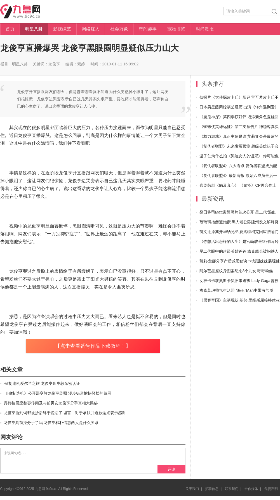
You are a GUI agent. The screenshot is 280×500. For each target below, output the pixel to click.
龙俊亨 (54, 64)
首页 (10, 29)
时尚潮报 (205, 29)
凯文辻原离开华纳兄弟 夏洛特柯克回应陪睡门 (239, 231)
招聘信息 (211, 493)
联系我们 (231, 493)
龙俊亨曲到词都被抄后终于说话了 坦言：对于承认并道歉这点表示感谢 (65, 413)
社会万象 (119, 29)
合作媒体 (251, 493)
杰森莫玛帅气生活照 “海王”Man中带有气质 (236, 290)
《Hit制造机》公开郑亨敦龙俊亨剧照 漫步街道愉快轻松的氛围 (57, 393)
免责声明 (271, 493)
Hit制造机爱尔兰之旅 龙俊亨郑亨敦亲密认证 (42, 383)
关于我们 (192, 493)
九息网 (25, 11)
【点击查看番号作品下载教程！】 (93, 346)
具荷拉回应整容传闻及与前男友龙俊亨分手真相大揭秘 (51, 403)
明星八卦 (34, 29)
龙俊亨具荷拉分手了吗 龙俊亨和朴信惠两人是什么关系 (51, 422)
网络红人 (91, 29)
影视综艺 (62, 29)
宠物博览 (176, 29)
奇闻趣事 (148, 29)
